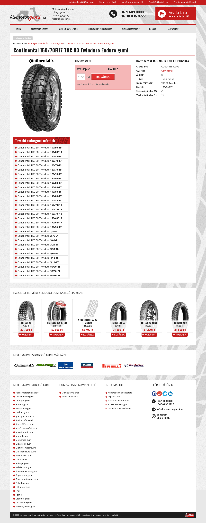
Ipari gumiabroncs (25, 416)
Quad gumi (21, 459)
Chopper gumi (23, 400)
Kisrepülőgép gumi (25, 424)
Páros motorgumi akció (27, 392)
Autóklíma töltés (70, 396)
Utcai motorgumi (24, 502)
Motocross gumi (24, 439)
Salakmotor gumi (24, 467)
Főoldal (18, 29)
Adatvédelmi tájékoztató (81, 2)
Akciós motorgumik (130, 29)
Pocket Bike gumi (24, 455)
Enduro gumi (57, 43)
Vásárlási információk (132, 2)
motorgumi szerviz (101, 515)
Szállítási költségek (158, 2)
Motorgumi (71, 515)
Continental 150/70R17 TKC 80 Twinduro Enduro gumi (89, 43)
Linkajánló (116, 515)
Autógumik (173, 29)
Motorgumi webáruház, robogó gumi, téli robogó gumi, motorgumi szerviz (63, 14)
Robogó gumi (22, 463)
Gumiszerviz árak (107, 2)
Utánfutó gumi (23, 498)
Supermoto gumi (24, 475)
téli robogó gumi (84, 515)
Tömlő (19, 494)
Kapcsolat (154, 29)
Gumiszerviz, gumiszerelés (100, 29)
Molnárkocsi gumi (24, 432)
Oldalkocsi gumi (24, 443)
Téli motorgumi (23, 486)
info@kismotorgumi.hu (170, 409)
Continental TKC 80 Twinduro (39, 147)
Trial (18, 490)
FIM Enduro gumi (24, 408)
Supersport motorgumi (27, 479)
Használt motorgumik (68, 29)
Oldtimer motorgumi (26, 447)
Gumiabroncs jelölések (184, 2)
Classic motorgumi (25, 396)
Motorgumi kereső (39, 29)
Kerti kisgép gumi (24, 420)
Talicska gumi (22, 483)
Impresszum (114, 396)
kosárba (103, 77)
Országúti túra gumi (26, 451)
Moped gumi (22, 435)
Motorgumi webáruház (38, 43)
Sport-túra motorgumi (26, 471)
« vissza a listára (22, 38)
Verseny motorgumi (25, 506)
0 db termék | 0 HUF (181, 14)
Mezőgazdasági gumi (26, 428)
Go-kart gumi (22, 412)
